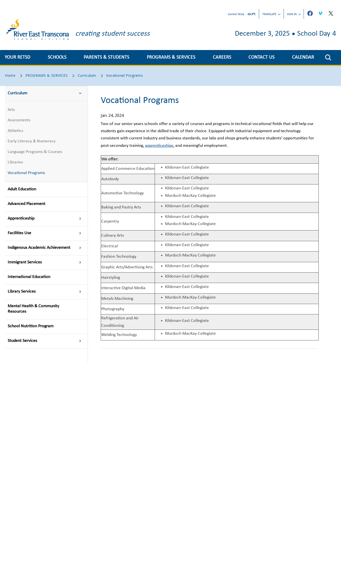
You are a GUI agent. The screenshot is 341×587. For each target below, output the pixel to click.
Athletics (15, 130)
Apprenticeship (46, 219)
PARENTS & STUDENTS (106, 57)
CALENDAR (303, 57)
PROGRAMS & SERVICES (171, 57)
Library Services (46, 292)
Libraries (15, 162)
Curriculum (46, 93)
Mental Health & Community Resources (33, 309)
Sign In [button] (294, 14)
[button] (328, 57)
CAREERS (222, 57)
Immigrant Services (46, 262)
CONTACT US (261, 57)
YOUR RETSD (17, 57)
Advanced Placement (26, 204)
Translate (271, 14)
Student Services (46, 341)
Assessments (19, 120)
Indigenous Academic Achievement (46, 248)
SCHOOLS (57, 57)
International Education (29, 277)
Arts (11, 109)
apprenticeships (159, 145)
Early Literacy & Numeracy (31, 141)
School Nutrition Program (30, 326)
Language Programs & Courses (35, 152)
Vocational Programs (26, 173)
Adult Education (22, 189)
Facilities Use (46, 233)
